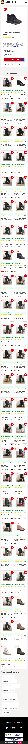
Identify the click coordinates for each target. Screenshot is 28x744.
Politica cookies (18, 729)
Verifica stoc (16, 59)
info (12, 98)
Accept (20, 742)
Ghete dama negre (8, 677)
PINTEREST (18, 722)
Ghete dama (6, 713)
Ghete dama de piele (8, 690)
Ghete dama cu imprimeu (10, 699)
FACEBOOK (9, 722)
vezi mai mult (15, 46)
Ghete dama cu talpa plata (10, 708)
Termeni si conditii (11, 727)
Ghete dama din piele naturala (11, 686)
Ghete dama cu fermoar (9, 695)
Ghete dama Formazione (9, 681)
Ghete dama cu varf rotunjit (10, 704)
